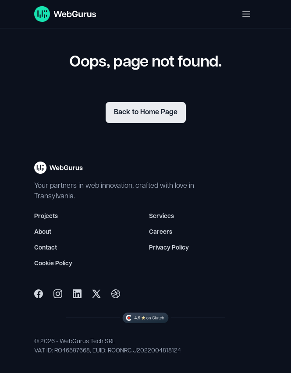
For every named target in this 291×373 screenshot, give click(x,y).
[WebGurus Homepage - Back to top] (58, 171)
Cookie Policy (53, 263)
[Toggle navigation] (246, 14)
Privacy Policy (169, 248)
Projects (46, 216)
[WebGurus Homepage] (65, 14)
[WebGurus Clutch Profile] (145, 318)
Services (161, 216)
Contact (45, 248)
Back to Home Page (145, 112)
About (42, 232)
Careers (160, 232)
